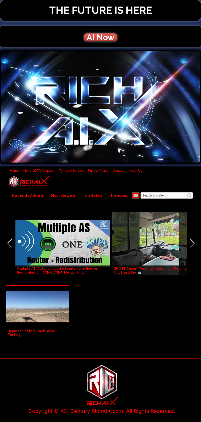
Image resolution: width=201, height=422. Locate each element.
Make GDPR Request (38, 170)
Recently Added (27, 195)
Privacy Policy (98, 170)
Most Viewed (63, 195)
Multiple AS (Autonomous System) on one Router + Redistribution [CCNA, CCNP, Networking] (58, 270)
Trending (119, 195)
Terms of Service (71, 170)
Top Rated (92, 195)
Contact (119, 170)
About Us (135, 170)
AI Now (100, 37)
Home (14, 170)
